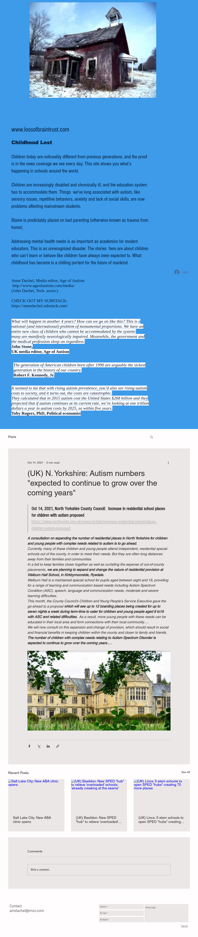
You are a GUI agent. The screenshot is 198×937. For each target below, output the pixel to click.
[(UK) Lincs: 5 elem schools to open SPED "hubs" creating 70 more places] (162, 795)
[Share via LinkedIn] (48, 746)
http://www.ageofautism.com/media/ (44, 285)
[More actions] (168, 462)
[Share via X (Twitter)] (39, 746)
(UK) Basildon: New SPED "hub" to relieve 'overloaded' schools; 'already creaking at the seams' (97, 820)
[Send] (184, 926)
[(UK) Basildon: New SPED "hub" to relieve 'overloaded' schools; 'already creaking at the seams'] (99, 795)
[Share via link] (58, 746)
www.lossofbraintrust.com (40, 129)
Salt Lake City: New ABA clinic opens (32, 820)
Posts (12, 437)
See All (185, 772)
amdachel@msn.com (26, 911)
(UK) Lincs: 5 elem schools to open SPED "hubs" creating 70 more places (160, 820)
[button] (151, 436)
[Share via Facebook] (29, 746)
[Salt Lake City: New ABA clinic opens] (36, 795)
